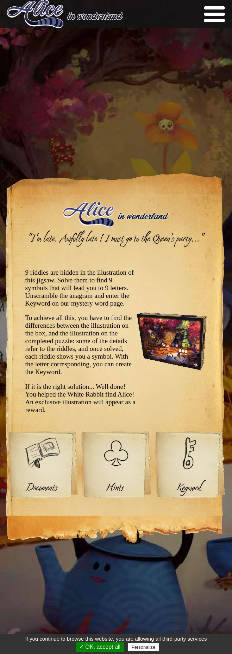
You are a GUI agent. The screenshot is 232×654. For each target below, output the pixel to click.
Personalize (143, 647)
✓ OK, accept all (99, 647)
